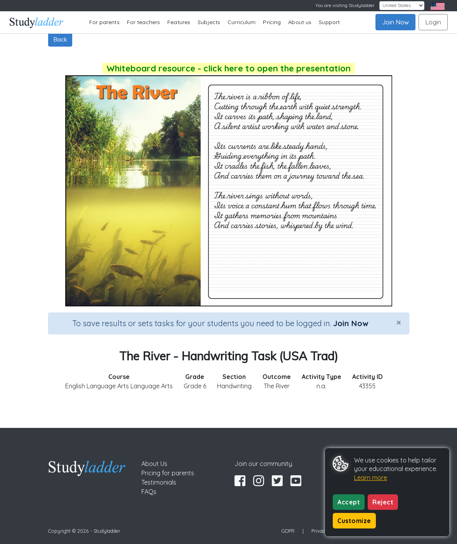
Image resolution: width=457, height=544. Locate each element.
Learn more (370, 477)
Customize (354, 521)
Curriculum (241, 22)
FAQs (148, 491)
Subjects (209, 22)
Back (60, 39)
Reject (382, 502)
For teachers (143, 22)
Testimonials (158, 482)
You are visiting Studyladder (345, 5)
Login (433, 22)
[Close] (399, 322)
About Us (154, 464)
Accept (348, 502)
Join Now (395, 22)
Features (178, 22)
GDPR (288, 531)
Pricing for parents (167, 473)
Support (329, 22)
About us (299, 22)
